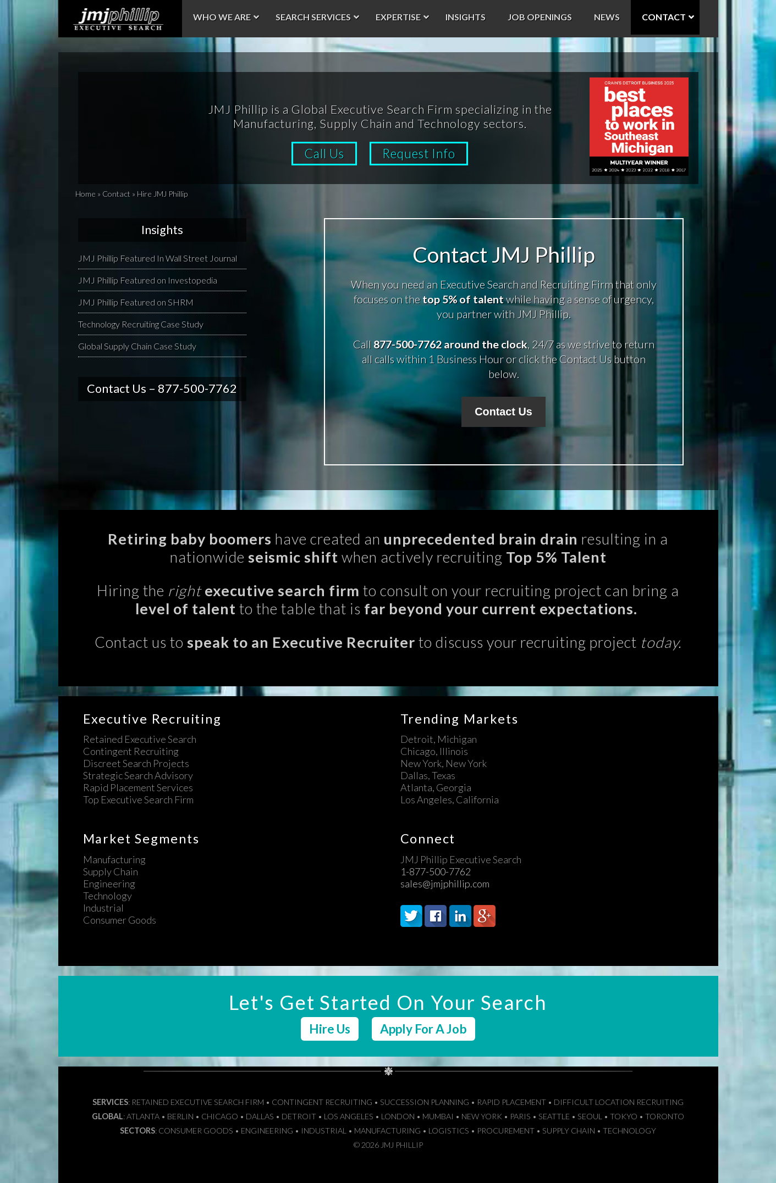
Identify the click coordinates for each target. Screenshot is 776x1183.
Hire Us (329, 1028)
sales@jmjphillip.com (444, 883)
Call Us (324, 153)
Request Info (418, 153)
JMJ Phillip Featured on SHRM (136, 302)
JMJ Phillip (120, 18)
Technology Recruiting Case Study (140, 324)
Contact (116, 193)
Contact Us (503, 412)
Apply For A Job (423, 1028)
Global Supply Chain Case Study (137, 346)
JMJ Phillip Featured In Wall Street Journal (157, 258)
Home (85, 193)
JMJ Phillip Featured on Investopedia (147, 280)
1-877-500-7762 (435, 871)
